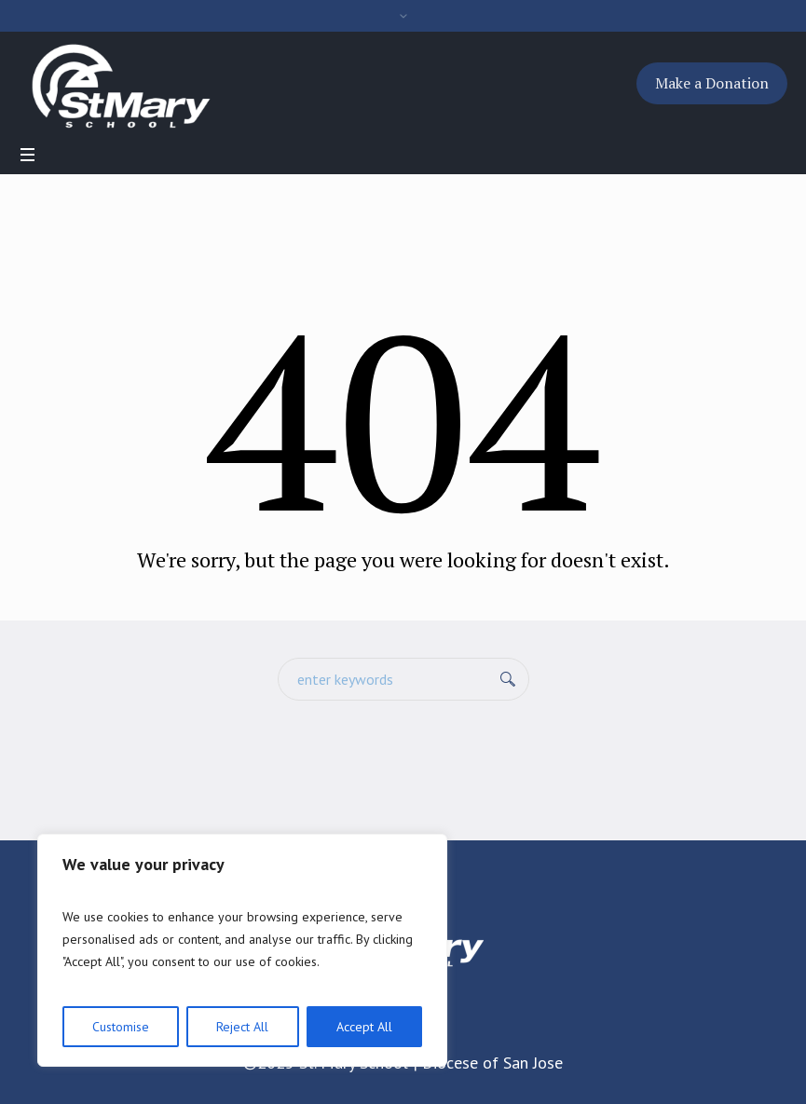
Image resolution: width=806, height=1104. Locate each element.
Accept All (364, 1026)
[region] (242, 950)
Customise (120, 1026)
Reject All (242, 1026)
